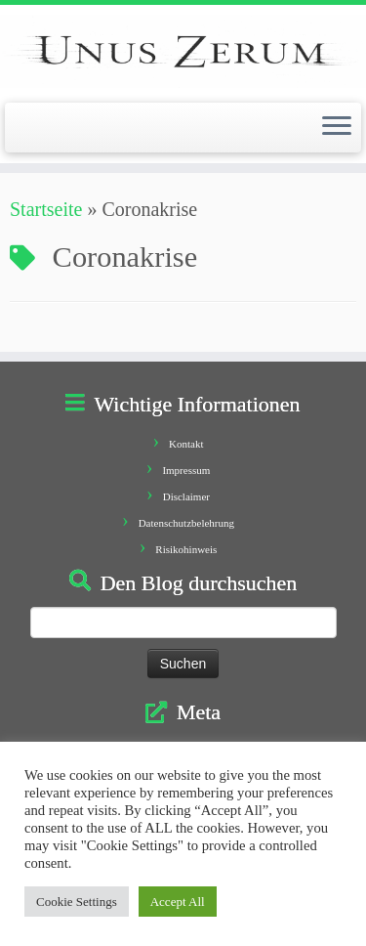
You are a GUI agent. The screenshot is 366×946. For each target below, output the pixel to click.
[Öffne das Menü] (336, 128)
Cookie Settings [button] (76, 901)
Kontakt (186, 444)
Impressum (186, 470)
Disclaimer (186, 496)
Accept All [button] (177, 901)
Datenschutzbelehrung (186, 523)
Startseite (46, 209)
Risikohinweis (186, 549)
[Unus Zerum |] (183, 51)
